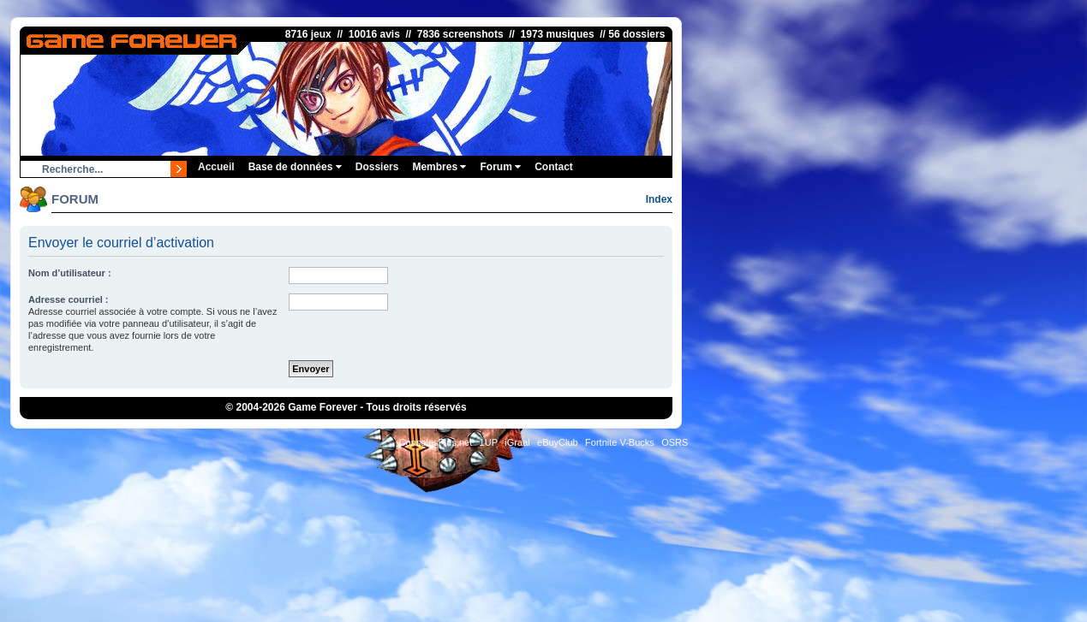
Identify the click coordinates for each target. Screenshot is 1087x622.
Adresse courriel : (68, 299)
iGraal (517, 442)
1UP (489, 442)
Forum (500, 167)
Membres (439, 167)
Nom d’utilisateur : (69, 273)
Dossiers (377, 167)
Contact (554, 167)
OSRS (674, 442)
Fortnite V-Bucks (619, 442)
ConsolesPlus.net (436, 442)
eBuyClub (557, 442)
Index (659, 199)
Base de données (295, 167)
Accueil (216, 167)
